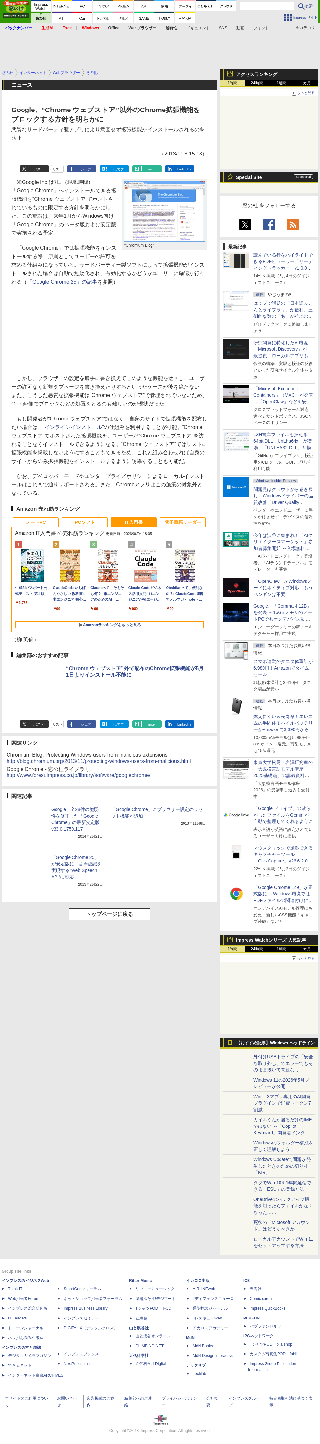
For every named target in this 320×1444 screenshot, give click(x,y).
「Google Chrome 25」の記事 (62, 282)
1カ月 (306, 83)
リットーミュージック (155, 1289)
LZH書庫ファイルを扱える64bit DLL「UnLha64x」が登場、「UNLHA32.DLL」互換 (282, 441)
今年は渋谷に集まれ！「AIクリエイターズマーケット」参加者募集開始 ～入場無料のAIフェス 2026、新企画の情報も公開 (283, 548)
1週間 (282, 83)
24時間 (257, 83)
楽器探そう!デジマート (156, 1298)
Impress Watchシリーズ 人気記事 (271, 940)
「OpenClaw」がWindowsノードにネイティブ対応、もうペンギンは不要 (283, 588)
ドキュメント (198, 28)
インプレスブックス (81, 1354)
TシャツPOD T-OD (153, 1308)
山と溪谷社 (139, 1328)
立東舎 (141, 1318)
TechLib (199, 1373)
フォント (261, 28)
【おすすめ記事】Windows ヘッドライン (275, 1043)
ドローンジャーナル (25, 1328)
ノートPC (36, 522)
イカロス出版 (198, 1280)
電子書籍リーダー (183, 522)
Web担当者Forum (23, 1298)
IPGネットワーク (258, 1336)
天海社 (256, 1289)
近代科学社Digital (151, 1364)
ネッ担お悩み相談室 (25, 1337)
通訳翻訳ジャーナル (210, 1308)
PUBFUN (251, 1318)
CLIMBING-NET (150, 1346)
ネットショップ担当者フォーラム (93, 1298)
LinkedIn (184, 169)
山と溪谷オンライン (153, 1336)
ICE (246, 1280)
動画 (240, 28)
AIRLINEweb (204, 1289)
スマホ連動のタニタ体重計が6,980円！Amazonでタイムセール (283, 668)
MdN (190, 1337)
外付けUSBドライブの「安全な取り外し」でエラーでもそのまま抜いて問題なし (283, 1063)
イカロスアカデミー (210, 1328)
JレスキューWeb (207, 1318)
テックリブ (196, 1365)
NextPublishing (77, 1364)
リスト (57, 169)
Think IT (15, 1289)
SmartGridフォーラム (82, 1289)
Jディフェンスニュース (213, 1298)
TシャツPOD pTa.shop (271, 1344)
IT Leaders (17, 1318)
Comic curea (261, 1298)
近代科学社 (139, 1355)
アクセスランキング (256, 74)
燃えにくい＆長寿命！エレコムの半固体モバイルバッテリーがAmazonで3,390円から (283, 723)
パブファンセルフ (265, 1326)
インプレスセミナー (81, 1318)
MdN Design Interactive (213, 1355)
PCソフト (85, 522)
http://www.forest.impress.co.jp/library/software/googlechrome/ (78, 775)
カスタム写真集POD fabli (273, 1354)
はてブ (118, 169)
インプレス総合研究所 (27, 1308)
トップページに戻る (109, 914)
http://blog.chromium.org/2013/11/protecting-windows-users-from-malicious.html (99, 761)
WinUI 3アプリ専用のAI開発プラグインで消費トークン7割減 (282, 1103)
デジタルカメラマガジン (29, 1355)
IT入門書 (134, 522)
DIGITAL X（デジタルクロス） (91, 1328)
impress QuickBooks (267, 1308)
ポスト (38, 169)
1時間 (233, 83)
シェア (86, 169)
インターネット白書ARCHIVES (35, 1375)
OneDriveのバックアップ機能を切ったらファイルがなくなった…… (283, 1206)
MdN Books (203, 1346)
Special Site (249, 177)
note (151, 169)
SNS (223, 28)
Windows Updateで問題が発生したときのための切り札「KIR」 (282, 1166)
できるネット (20, 1365)
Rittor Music (140, 1280)
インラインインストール (73, 427)
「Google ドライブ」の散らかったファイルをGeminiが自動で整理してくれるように (283, 815)
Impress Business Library (86, 1308)
